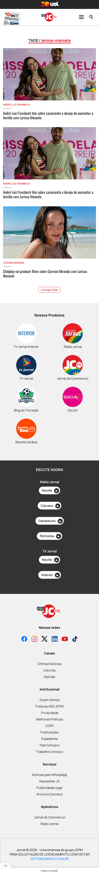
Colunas (49, 670)
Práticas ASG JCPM (49, 706)
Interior (50, 575)
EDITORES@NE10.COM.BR (49, 859)
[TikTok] (75, 639)
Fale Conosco (50, 745)
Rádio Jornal (49, 824)
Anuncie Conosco (49, 794)
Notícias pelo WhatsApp (49, 775)
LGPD (50, 726)
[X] (45, 639)
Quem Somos (50, 700)
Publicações (49, 732)
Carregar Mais (49, 289)
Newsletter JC (49, 781)
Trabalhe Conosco (49, 751)
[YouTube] (65, 639)
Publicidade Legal (50, 787)
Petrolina (50, 536)
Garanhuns (50, 521)
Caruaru (50, 505)
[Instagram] (34, 639)
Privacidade (49, 713)
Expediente (49, 738)
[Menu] (81, 17)
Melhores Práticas (49, 719)
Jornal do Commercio (49, 817)
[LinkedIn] (55, 639)
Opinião (49, 676)
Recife (50, 490)
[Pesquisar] (91, 17)
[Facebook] (24, 639)
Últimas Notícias (49, 664)
